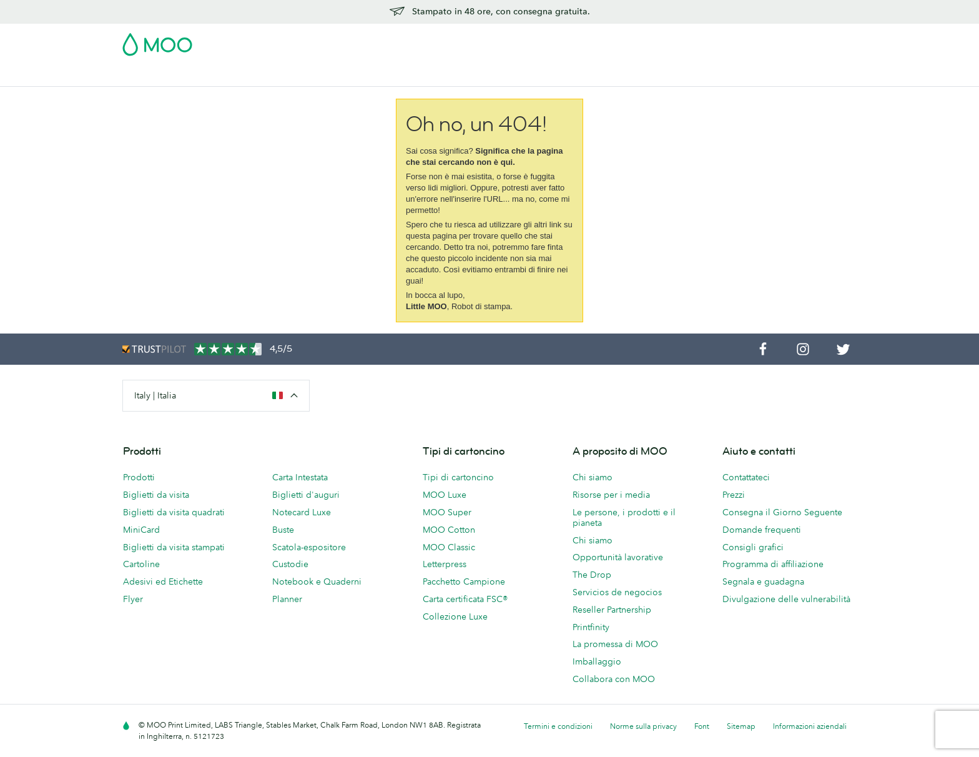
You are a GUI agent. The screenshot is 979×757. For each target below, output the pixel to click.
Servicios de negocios (617, 592)
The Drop (592, 574)
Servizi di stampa (540, 75)
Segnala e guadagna (763, 581)
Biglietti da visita (156, 494)
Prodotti (139, 477)
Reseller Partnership (612, 609)
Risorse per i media (611, 494)
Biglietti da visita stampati (174, 547)
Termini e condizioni (558, 726)
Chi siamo (592, 477)
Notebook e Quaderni (317, 581)
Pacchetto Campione (590, 40)
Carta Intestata (300, 477)
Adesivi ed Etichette (163, 581)
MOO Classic (449, 547)
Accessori (470, 75)
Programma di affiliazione (773, 564)
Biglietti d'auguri (306, 494)
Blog (600, 75)
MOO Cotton (449, 529)
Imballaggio (597, 661)
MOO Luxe (444, 494)
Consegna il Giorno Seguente (782, 512)
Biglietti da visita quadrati (174, 512)
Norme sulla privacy (643, 726)
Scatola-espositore (309, 547)
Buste (283, 529)
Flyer (362, 75)
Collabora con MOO (614, 679)
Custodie (290, 564)
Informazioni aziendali (810, 726)
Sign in (704, 40)
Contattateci (746, 477)
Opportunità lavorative (618, 557)
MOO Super (447, 512)
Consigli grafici (753, 547)
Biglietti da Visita (156, 75)
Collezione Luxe (455, 616)
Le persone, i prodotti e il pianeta (624, 517)
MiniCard (141, 529)
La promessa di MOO (615, 644)
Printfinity (591, 627)
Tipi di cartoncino (458, 477)
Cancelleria (411, 75)
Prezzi (733, 494)
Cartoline (225, 75)
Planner (287, 599)
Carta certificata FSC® (465, 599)
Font (701, 726)
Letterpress (444, 564)
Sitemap (741, 726)
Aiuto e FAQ (649, 75)
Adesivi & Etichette (298, 75)
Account (661, 40)
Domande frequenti (761, 529)
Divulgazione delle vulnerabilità (786, 599)
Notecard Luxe (301, 512)
